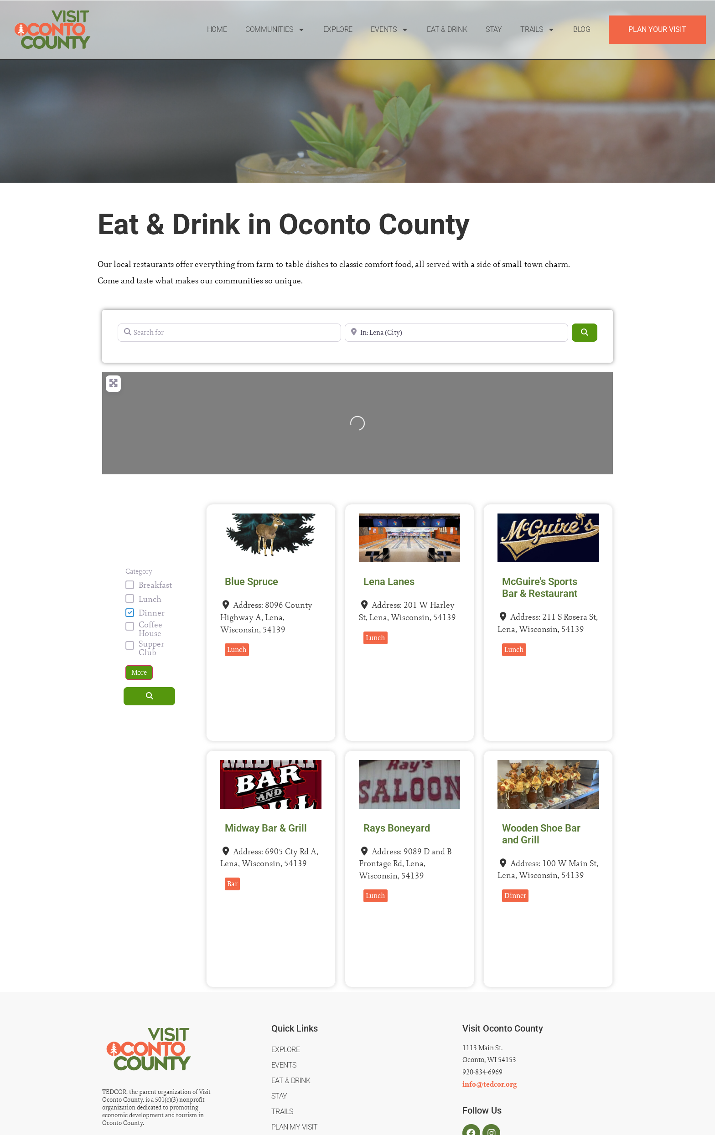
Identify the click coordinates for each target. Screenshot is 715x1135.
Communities (275, 29)
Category (138, 571)
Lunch (150, 599)
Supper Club (151, 648)
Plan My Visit (294, 1127)
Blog (582, 29)
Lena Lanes (388, 581)
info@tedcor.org (489, 1084)
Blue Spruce (251, 581)
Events (390, 29)
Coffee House (150, 628)
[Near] (456, 333)
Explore (338, 29)
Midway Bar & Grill (266, 828)
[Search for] (229, 333)
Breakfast (155, 584)
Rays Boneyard (396, 828)
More (139, 672)
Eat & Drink (447, 29)
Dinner (152, 612)
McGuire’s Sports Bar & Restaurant (539, 587)
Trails (537, 29)
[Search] (584, 333)
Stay (494, 29)
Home (217, 29)
